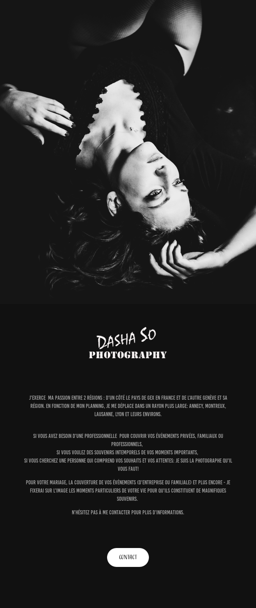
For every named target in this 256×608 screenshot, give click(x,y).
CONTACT (128, 557)
